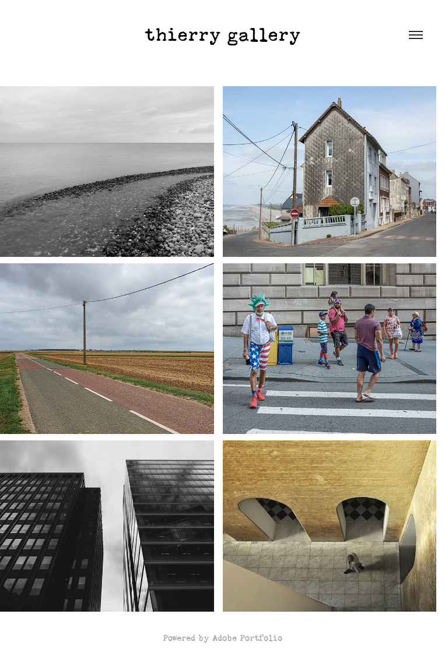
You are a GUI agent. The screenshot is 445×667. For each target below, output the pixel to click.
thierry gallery (223, 35)
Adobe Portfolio (247, 638)
